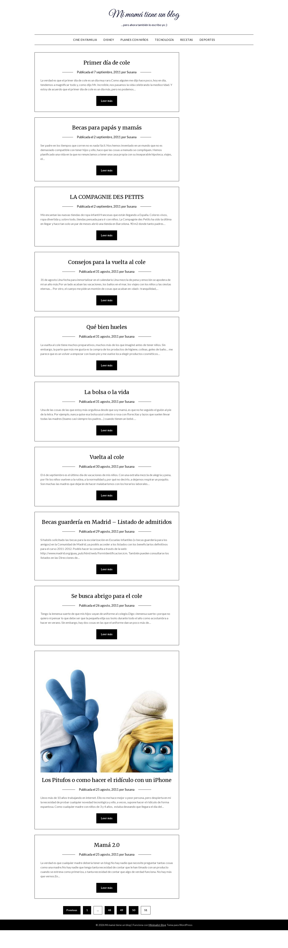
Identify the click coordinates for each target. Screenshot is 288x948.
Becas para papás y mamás (107, 127)
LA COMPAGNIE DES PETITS (107, 197)
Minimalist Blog (157, 942)
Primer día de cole (107, 62)
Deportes (207, 39)
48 (109, 927)
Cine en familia (85, 39)
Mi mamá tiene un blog (144, 14)
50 (133, 927)
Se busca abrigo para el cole (106, 605)
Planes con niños (134, 39)
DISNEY (108, 39)
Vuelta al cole (106, 457)
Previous (71, 927)
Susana (132, 72)
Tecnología (164, 39)
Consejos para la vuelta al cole (106, 262)
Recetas (186, 39)
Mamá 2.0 (106, 862)
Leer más (106, 101)
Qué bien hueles (107, 327)
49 (121, 927)
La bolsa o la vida (107, 392)
